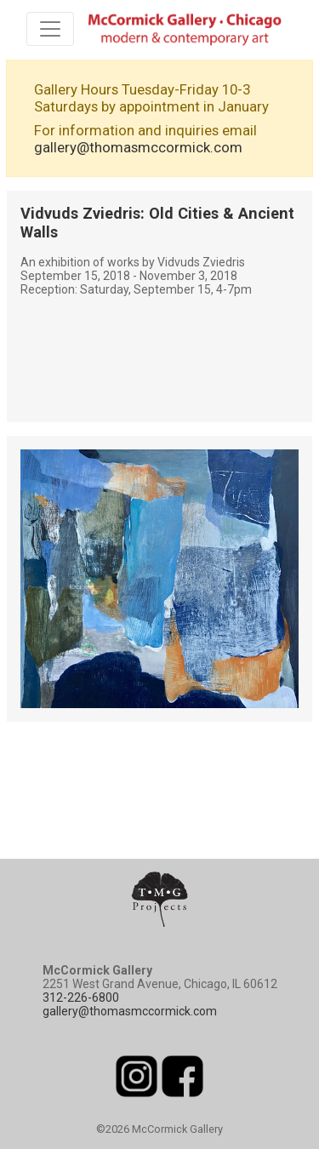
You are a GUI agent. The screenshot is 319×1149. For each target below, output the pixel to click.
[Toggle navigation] (50, 29)
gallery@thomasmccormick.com (138, 147)
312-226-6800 (81, 997)
